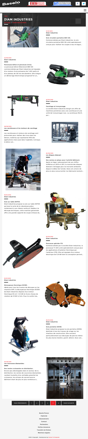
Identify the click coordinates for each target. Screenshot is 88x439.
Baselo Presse (44, 413)
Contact (44, 421)
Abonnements (44, 419)
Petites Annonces (44, 427)
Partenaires (44, 424)
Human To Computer (54, 437)
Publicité (44, 416)
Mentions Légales (44, 432)
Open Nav (86, 8)
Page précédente (20, 403)
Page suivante (69, 403)
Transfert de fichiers (44, 430)
